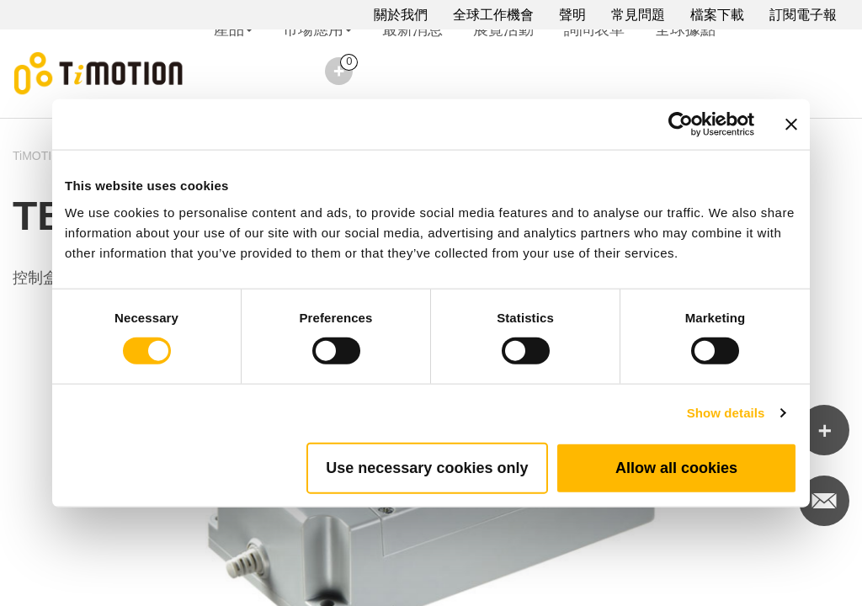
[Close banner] (791, 124)
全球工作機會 (493, 15)
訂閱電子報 (803, 15)
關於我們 (401, 15)
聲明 (572, 15)
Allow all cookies (676, 467)
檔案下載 (717, 15)
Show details (726, 413)
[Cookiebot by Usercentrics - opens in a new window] (680, 124)
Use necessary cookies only (427, 467)
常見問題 (638, 15)
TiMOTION (41, 155)
